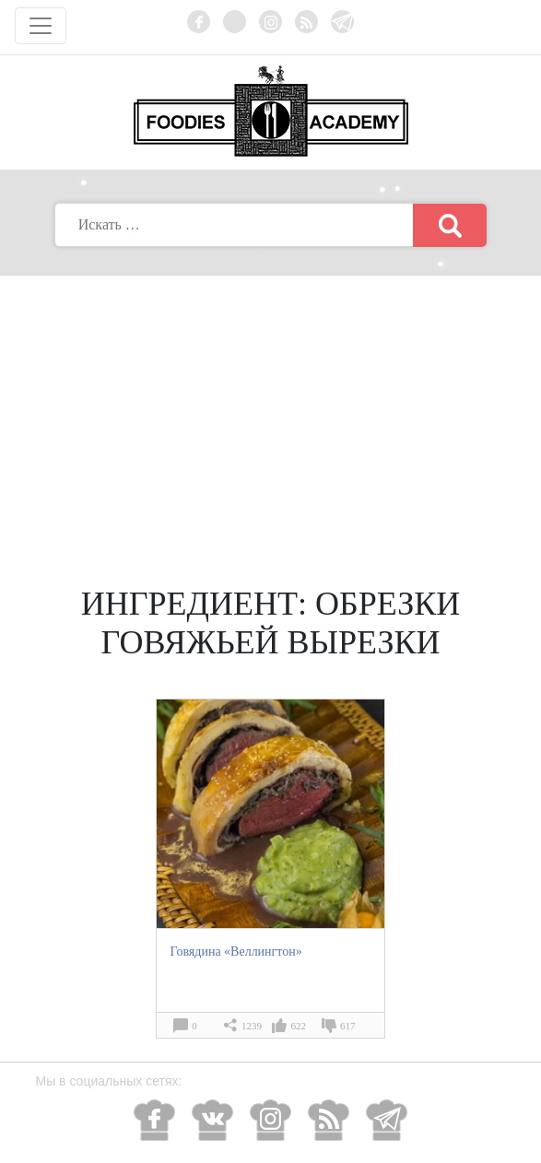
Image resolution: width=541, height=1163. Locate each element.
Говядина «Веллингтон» (236, 951)
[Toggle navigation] (40, 25)
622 (298, 1025)
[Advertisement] (271, 414)
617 (348, 1025)
